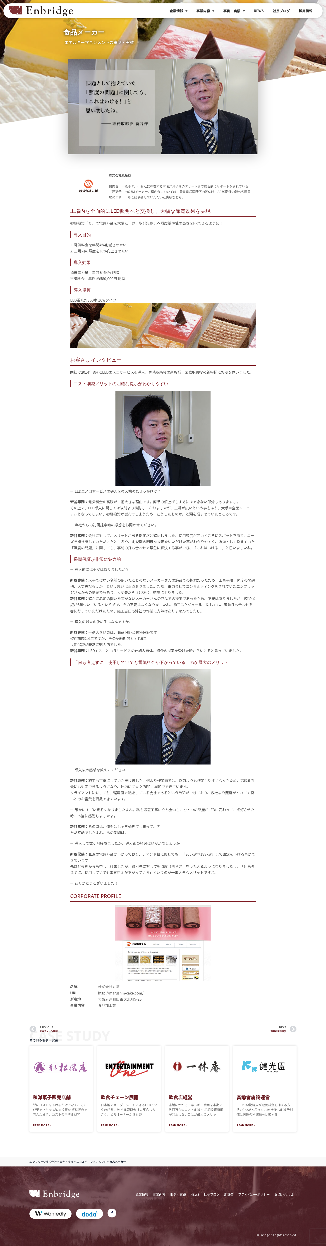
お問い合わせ (283, 1194)
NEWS (259, 10)
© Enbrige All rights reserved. (276, 1235)
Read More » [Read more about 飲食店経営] (178, 1125)
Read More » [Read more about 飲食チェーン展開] (110, 1125)
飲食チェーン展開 (120, 1097)
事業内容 (205, 11)
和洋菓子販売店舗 (52, 1097)
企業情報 (178, 11)
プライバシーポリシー (254, 1194)
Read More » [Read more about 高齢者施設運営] (246, 1125)
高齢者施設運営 (253, 1097)
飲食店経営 (180, 1097)
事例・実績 (234, 11)
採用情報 (305, 10)
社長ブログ (281, 10)
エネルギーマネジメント (91, 1162)
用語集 (229, 1194)
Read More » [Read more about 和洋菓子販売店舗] (42, 1125)
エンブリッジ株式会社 (43, 1162)
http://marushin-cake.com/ (121, 993)
